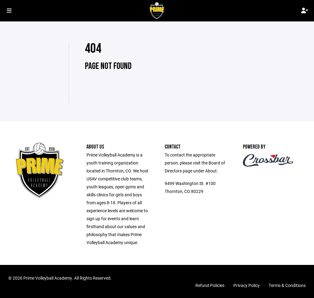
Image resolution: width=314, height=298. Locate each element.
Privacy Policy (246, 285)
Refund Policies (209, 285)
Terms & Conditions (287, 285)
